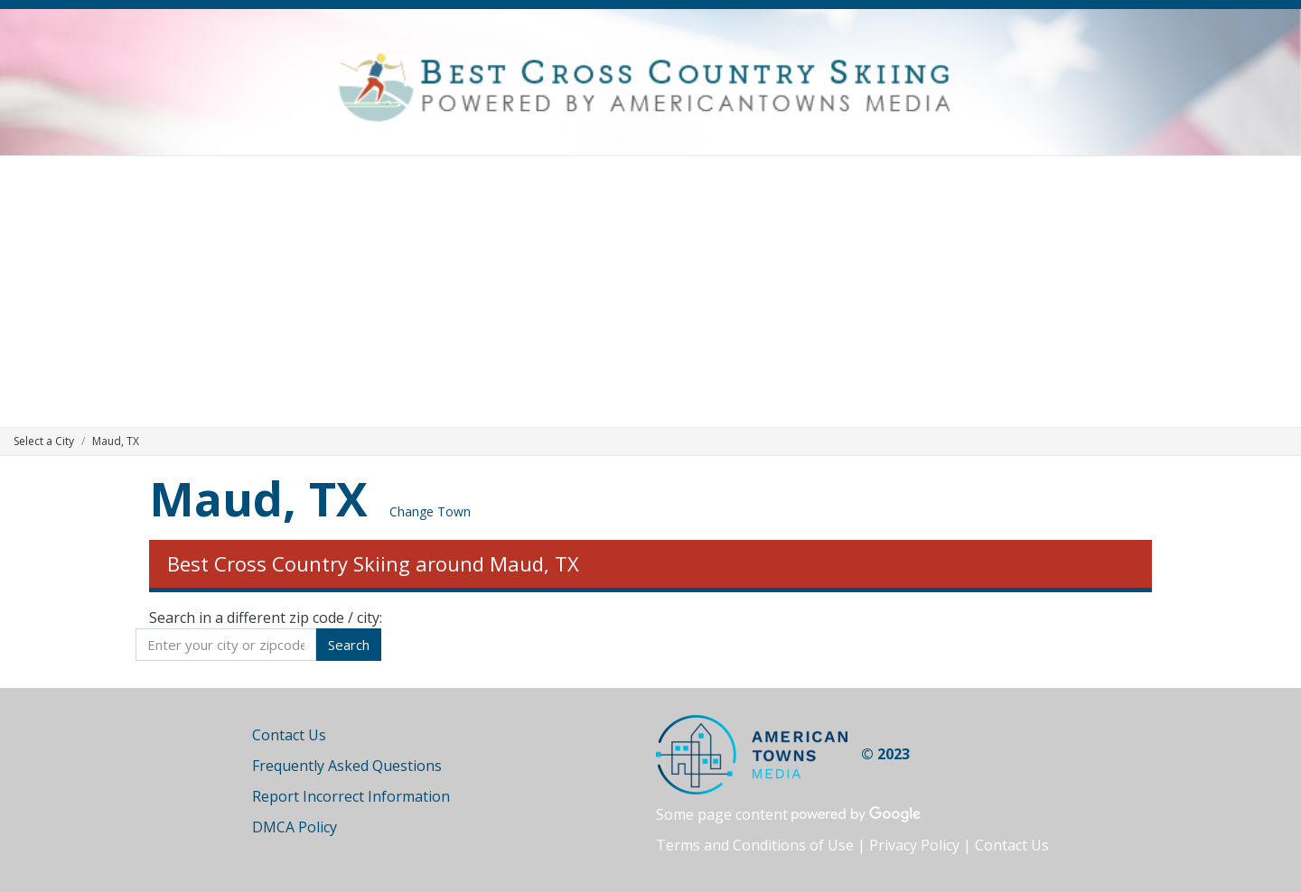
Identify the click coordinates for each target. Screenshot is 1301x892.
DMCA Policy (294, 827)
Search (349, 645)
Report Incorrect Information (351, 796)
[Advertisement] (650, 291)
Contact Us (289, 735)
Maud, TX (258, 498)
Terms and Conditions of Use (755, 845)
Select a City (44, 441)
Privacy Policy (914, 845)
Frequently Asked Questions (347, 766)
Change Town (430, 511)
